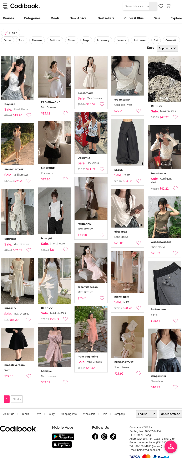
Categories (32, 18)
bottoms (55, 40)
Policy (51, 414)
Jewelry (121, 40)
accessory (103, 40)
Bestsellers (106, 18)
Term (38, 414)
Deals (55, 18)
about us (8, 414)
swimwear (140, 40)
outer (7, 40)
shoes (72, 40)
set (156, 40)
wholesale (89, 414)
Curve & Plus (133, 18)
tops (22, 40)
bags (86, 40)
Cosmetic (171, 40)
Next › (17, 399)
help (104, 414)
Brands (8, 18)
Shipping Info (69, 414)
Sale (157, 18)
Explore (176, 18)
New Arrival (78, 18)
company (119, 414)
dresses (37, 40)
